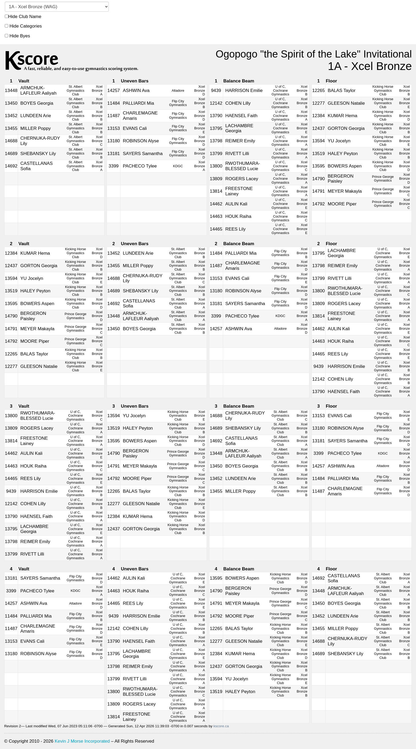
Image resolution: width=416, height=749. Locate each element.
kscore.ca (221, 726)
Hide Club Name (23, 16)
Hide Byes (17, 35)
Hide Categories (23, 26)
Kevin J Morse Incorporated (82, 741)
